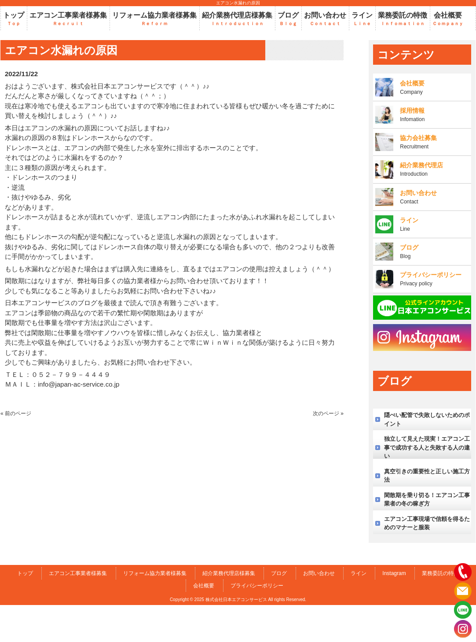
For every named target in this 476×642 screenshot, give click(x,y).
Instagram (394, 573)
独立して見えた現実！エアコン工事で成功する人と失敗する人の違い (427, 447)
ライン (358, 573)
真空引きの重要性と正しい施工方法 (427, 475)
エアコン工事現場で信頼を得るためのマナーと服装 (427, 523)
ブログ (279, 573)
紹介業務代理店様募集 (228, 573)
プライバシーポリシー (257, 586)
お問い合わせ (319, 573)
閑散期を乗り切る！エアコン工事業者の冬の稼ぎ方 (427, 499)
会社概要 (203, 586)
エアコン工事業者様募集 (78, 573)
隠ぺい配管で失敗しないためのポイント (427, 419)
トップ (25, 573)
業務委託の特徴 (440, 573)
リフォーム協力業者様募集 (155, 573)
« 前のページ (15, 413)
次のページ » (328, 413)
